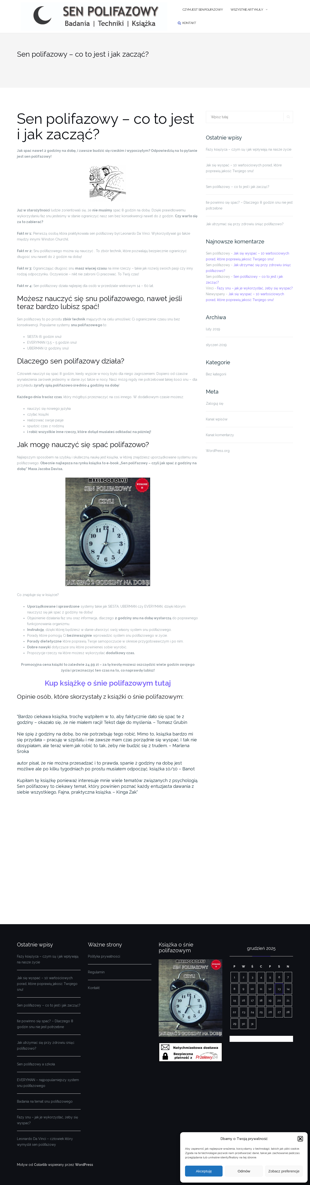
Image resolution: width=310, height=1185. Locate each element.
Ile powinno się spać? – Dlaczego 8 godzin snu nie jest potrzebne (249, 205)
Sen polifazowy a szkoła (36, 1064)
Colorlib (40, 1165)
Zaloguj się (214, 403)
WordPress (84, 1165)
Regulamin (96, 972)
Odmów (244, 1171)
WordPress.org (218, 451)
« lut (233, 1039)
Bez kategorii (216, 374)
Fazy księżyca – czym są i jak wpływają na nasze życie (248, 149)
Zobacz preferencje (283, 1171)
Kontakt (189, 23)
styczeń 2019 (216, 345)
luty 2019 (213, 329)
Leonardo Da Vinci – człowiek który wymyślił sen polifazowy (45, 1141)
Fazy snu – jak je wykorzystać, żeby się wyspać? (255, 288)
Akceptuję (204, 1171)
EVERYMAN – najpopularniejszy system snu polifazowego (48, 1083)
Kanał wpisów (216, 419)
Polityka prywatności (104, 956)
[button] (300, 1138)
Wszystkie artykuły (247, 9)
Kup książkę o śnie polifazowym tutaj (108, 683)
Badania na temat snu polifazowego (45, 1101)
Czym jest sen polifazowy (202, 9)
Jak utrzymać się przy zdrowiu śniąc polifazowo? (245, 224)
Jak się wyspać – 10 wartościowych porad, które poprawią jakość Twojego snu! (244, 168)
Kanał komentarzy (220, 435)
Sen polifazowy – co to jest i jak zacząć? (237, 187)
